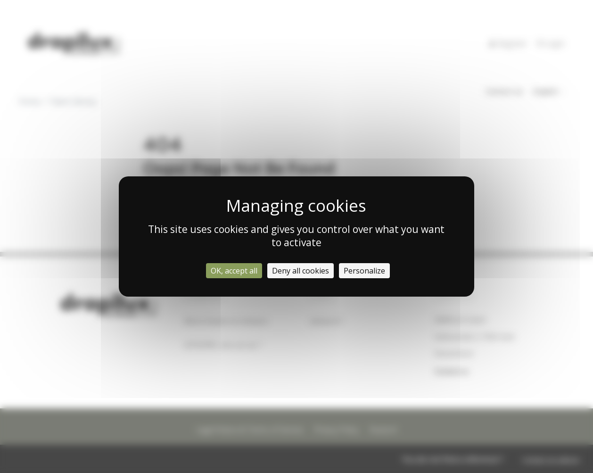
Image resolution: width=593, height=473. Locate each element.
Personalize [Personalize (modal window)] (364, 271)
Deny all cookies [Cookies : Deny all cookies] (300, 271)
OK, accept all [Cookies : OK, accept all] (234, 271)
